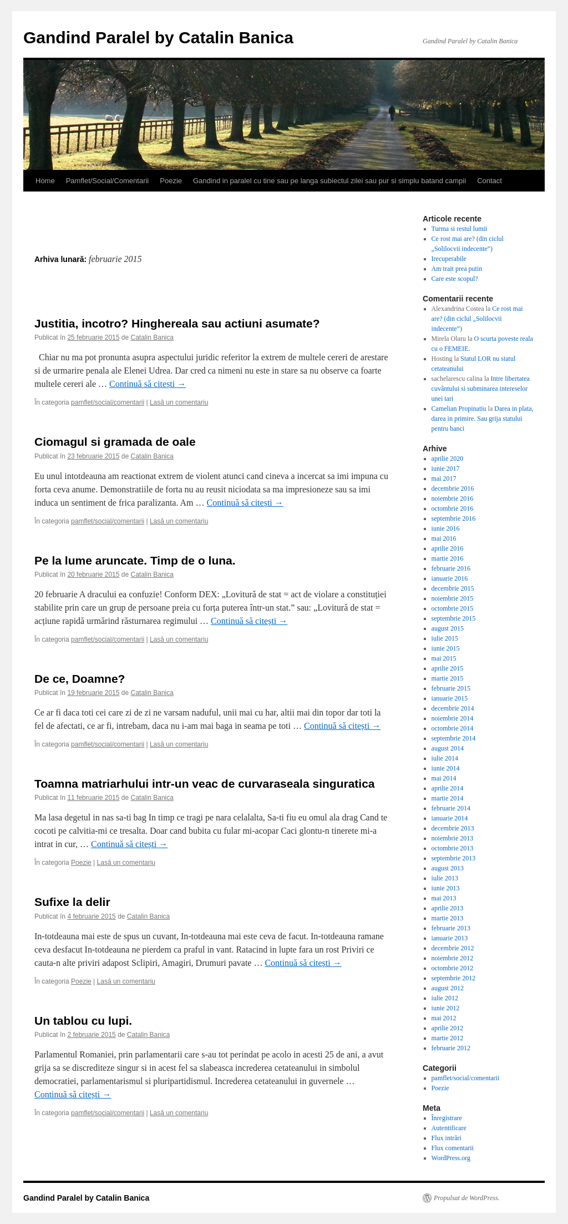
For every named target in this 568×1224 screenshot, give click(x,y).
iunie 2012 (446, 1008)
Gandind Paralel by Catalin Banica (158, 37)
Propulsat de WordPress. (467, 1198)
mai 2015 (444, 658)
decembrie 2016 (453, 488)
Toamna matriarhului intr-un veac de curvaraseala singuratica (204, 783)
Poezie (171, 181)
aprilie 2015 (448, 668)
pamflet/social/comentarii (107, 402)
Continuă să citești (147, 384)
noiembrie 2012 (453, 958)
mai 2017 (444, 478)
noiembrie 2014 (453, 718)
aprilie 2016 (448, 548)
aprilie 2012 (448, 1028)
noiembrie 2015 (453, 598)
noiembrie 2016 (453, 498)
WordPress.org (451, 1158)
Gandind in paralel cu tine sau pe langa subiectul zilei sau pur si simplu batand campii (329, 181)
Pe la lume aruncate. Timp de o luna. (135, 560)
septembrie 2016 (454, 518)
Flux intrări (447, 1138)
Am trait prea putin (457, 269)
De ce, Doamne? (79, 678)
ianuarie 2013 (450, 938)
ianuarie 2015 (450, 698)
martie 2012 (448, 1038)
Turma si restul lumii (460, 229)
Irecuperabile (449, 259)
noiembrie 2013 (453, 838)
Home (45, 181)
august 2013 (448, 868)
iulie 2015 (445, 638)
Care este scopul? (455, 279)
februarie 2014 (451, 808)
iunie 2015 (446, 648)
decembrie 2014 (453, 708)
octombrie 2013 (453, 848)
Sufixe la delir (72, 901)
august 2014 (448, 748)
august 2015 (448, 628)
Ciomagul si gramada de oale (115, 441)
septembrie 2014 (454, 738)
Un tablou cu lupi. (83, 1020)
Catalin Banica (152, 337)
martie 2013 (448, 918)
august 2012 (448, 988)
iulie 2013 (445, 878)
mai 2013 (444, 898)
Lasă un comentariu (179, 402)
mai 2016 (444, 538)
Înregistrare (447, 1118)
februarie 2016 (451, 568)
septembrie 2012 (454, 978)
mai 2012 (444, 1018)
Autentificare (449, 1128)
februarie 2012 (451, 1048)
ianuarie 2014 (450, 818)
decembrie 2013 (453, 828)
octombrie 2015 (453, 608)
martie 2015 (448, 678)
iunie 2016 (446, 528)
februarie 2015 (451, 688)
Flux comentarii (453, 1148)
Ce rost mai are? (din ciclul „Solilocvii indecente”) (477, 319)
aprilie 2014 (448, 788)
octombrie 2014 (453, 728)
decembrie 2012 (453, 948)
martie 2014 (448, 798)
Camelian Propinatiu (459, 408)
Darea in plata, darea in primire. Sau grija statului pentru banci (483, 418)
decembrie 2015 (453, 588)
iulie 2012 (445, 998)
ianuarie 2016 (450, 578)
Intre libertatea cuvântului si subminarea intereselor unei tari (481, 388)
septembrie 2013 (454, 858)
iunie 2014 (446, 768)
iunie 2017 (446, 468)
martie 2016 (448, 558)
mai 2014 (444, 778)
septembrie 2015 (454, 618)
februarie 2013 (451, 928)
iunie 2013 (446, 888)
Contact (489, 181)
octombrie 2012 (453, 968)
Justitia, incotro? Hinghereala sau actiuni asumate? (177, 323)
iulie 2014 (445, 758)
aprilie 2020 (448, 458)
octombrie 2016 (453, 508)
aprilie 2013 (448, 908)
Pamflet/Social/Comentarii (107, 181)
